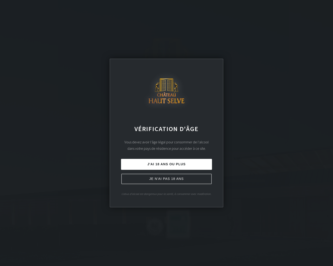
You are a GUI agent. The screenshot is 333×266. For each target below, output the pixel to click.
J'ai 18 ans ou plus (166, 164)
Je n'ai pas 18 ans (166, 179)
